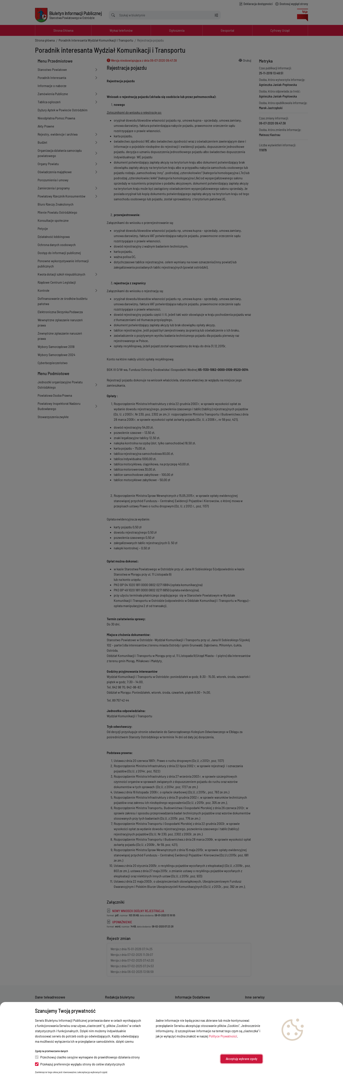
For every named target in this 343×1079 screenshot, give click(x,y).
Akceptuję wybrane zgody (241, 1059)
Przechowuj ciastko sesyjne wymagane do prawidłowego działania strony (87, 1057)
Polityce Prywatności (223, 1036)
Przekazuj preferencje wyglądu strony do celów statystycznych (80, 1064)
